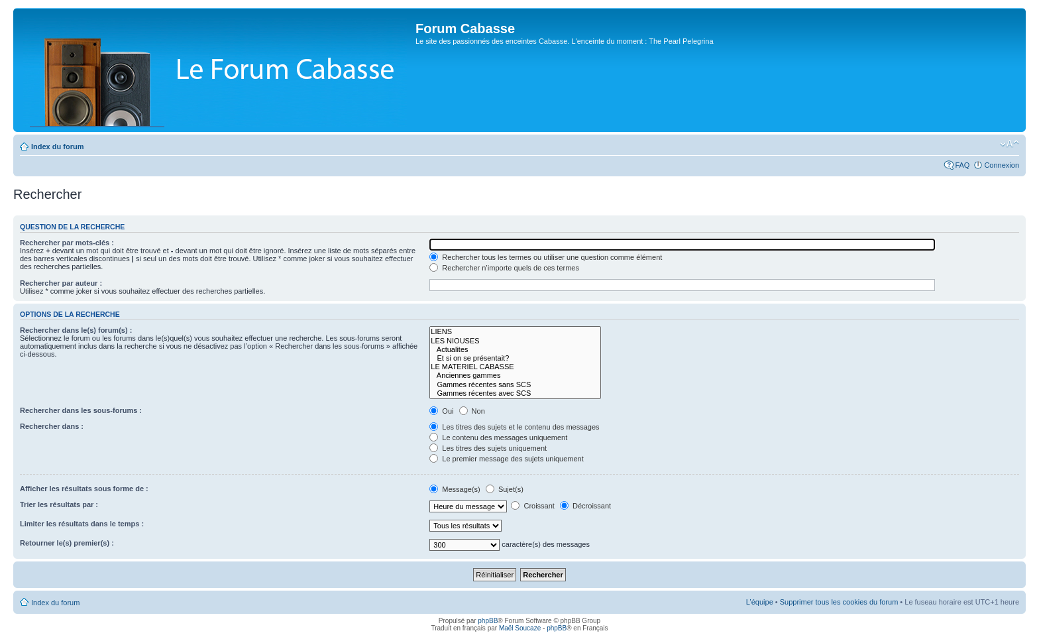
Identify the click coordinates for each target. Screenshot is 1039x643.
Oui (441, 411)
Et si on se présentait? (515, 358)
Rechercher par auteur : (61, 283)
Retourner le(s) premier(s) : (67, 543)
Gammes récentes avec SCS (515, 393)
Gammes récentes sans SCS (515, 384)
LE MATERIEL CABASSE (515, 367)
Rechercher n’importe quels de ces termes (504, 268)
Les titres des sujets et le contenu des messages (514, 427)
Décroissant (585, 506)
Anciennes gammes (515, 375)
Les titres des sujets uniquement (488, 448)
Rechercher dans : (51, 426)
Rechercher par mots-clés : (67, 243)
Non (472, 411)
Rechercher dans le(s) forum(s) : (76, 330)
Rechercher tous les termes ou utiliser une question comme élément (545, 257)
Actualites (515, 349)
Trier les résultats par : (59, 504)
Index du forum (57, 146)
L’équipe (759, 602)
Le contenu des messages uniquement (498, 437)
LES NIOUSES (515, 341)
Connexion (1001, 165)
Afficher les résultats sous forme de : (84, 489)
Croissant (533, 506)
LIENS (515, 331)
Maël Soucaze (520, 628)
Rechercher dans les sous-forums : (81, 410)
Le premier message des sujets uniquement (506, 459)
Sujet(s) (504, 489)
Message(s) (455, 489)
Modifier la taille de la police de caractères (1009, 144)
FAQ (962, 165)
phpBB (488, 620)
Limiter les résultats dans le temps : (82, 524)
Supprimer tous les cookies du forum (839, 602)
